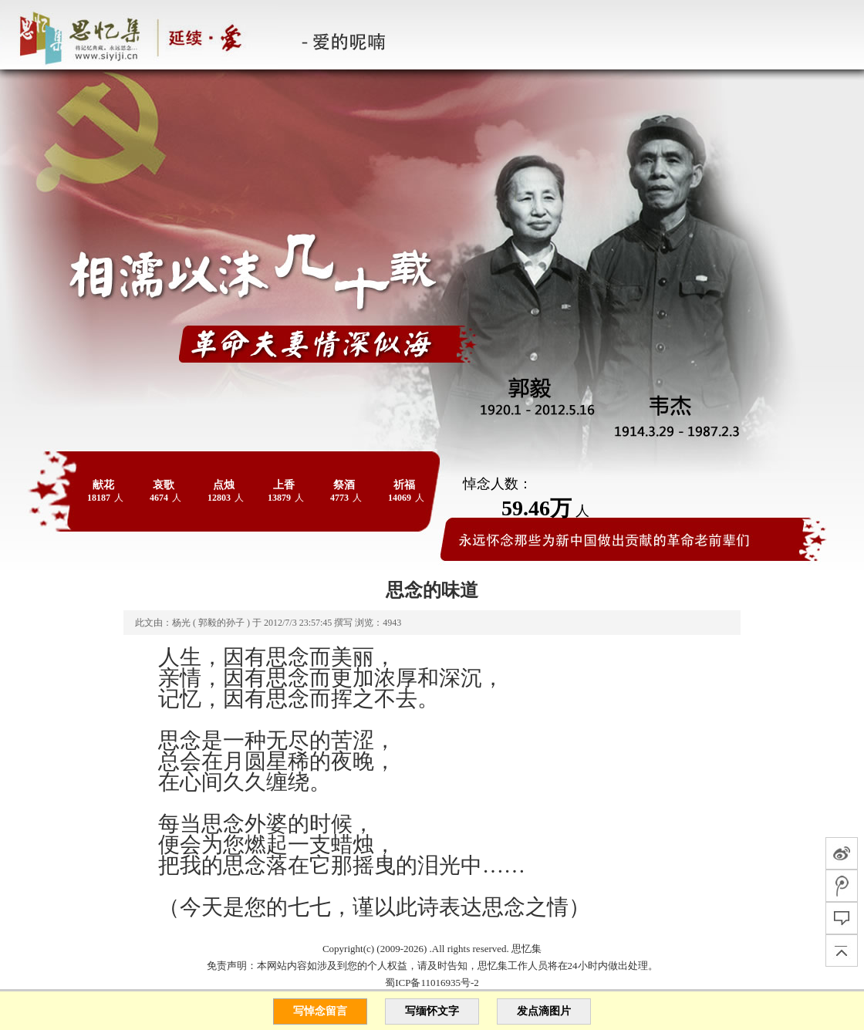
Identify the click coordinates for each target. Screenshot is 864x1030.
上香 (284, 485)
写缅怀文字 (432, 1011)
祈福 (404, 485)
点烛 (224, 485)
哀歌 (163, 485)
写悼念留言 (320, 1011)
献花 (103, 485)
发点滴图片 (544, 1011)
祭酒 (344, 485)
